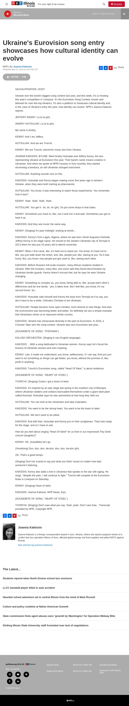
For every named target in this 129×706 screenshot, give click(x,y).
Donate (117, 4)
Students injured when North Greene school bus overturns (37, 578)
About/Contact (53, 665)
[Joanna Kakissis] (9, 531)
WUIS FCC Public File (82, 665)
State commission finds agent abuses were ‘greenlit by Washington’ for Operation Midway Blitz (59, 616)
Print (121, 67)
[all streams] (125, 13)
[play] (7, 13)
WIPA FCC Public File (82, 671)
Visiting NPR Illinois (55, 671)
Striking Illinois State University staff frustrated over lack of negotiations (45, 625)
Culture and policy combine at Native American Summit (35, 606)
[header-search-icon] (104, 4)
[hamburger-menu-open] (6, 4)
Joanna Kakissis (22, 66)
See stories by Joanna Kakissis (35, 545)
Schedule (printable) (108, 665)
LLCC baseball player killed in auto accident (29, 587)
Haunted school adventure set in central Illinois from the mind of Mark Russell (49, 597)
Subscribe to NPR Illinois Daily (110, 671)
